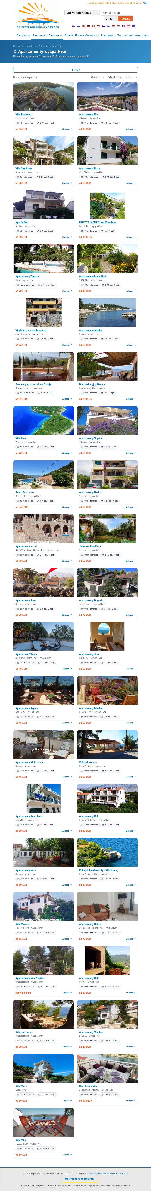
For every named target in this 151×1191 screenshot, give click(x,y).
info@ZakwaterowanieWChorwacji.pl (108, 1173)
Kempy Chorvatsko (81, 1185)
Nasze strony (46, 1185)
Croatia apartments (62, 1185)
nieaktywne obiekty (30, 1185)
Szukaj (125, 18)
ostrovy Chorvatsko (121, 1185)
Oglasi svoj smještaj (79, 1179)
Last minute (108, 35)
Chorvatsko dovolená (101, 1185)
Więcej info (142, 35)
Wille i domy (124, 35)
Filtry (75, 69)
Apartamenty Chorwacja (47, 35)
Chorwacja (23, 35)
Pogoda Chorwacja (87, 35)
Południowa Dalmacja (37, 46)
